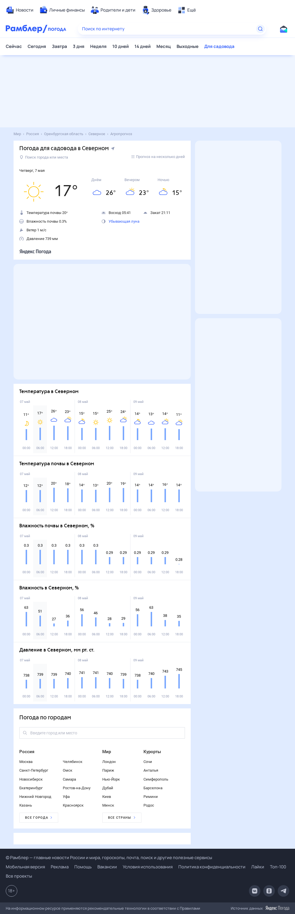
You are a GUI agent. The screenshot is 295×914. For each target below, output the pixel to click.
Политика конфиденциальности (211, 867)
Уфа (66, 796)
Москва (26, 762)
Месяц (163, 46)
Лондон (109, 762)
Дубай (107, 788)
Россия (26, 751)
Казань (25, 805)
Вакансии (107, 867)
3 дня (78, 46)
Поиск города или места (44, 157)
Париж (108, 770)
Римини (150, 796)
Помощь (83, 867)
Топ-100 (278, 867)
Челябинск (72, 762)
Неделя (98, 46)
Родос (148, 805)
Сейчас (14, 46)
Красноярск (73, 805)
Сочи (147, 762)
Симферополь (155, 779)
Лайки (257, 867)
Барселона (152, 788)
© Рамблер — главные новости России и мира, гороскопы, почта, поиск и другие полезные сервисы (109, 858)
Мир (106, 751)
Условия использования (148, 867)
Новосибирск (31, 779)
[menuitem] (19, 10)
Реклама (60, 867)
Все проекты (19, 876)
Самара (69, 779)
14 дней (143, 46)
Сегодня (37, 46)
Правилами (190, 908)
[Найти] (260, 29)
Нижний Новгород (35, 796)
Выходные (187, 46)
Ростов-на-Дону (76, 788)
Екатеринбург (31, 788)
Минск (108, 805)
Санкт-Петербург (33, 770)
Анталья (150, 770)
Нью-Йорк (111, 779)
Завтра (59, 46)
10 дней (120, 46)
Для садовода (219, 46)
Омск (67, 770)
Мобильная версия (25, 867)
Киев (106, 796)
